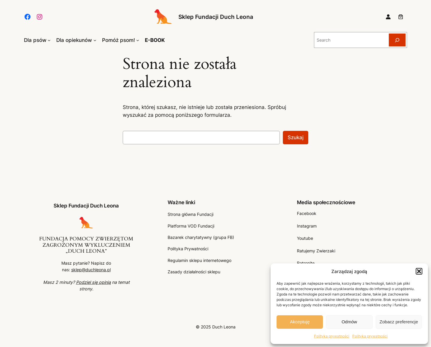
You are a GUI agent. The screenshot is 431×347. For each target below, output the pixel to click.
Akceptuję (300, 321)
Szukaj (295, 137)
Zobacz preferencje (399, 321)
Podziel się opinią (93, 282)
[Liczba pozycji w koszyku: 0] (400, 16)
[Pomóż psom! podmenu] (137, 40)
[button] (419, 271)
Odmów (349, 321)
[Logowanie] (388, 16)
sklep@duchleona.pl (91, 269)
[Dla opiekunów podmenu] (94, 40)
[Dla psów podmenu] (49, 40)
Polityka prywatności (331, 336)
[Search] (397, 40)
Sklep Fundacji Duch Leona (215, 16)
